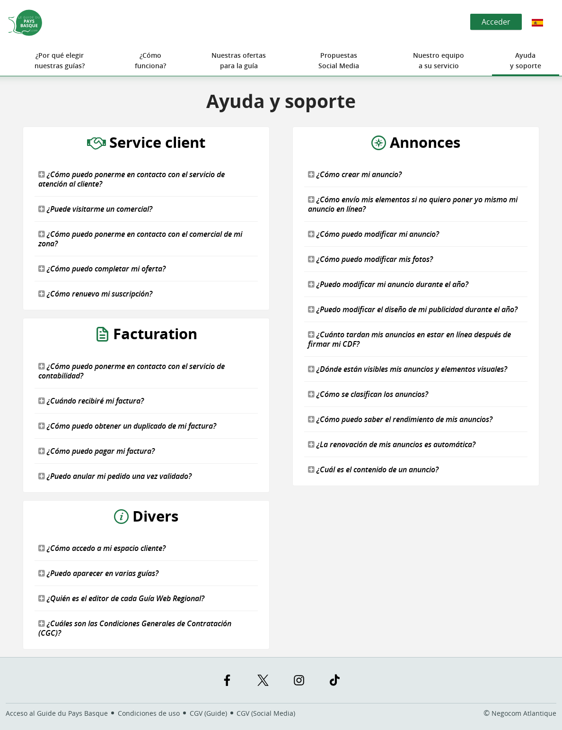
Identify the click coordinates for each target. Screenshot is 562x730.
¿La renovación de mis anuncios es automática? (391, 444)
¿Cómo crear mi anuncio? (355, 174)
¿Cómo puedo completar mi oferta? (102, 268)
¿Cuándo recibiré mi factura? (91, 401)
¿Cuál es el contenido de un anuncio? (373, 469)
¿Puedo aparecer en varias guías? (98, 573)
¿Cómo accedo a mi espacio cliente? (102, 548)
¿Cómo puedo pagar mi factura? (96, 451)
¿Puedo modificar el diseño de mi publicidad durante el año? (413, 309)
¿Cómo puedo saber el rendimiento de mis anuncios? (400, 419)
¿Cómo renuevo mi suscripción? (95, 293)
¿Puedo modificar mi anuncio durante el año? (388, 284)
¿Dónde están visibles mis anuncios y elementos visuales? (407, 369)
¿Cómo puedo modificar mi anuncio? (373, 234)
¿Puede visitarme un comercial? (95, 209)
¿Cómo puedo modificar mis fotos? (370, 259)
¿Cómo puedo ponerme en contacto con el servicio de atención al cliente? (131, 179)
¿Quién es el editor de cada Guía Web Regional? (121, 598)
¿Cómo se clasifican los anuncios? (368, 394)
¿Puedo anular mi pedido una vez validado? (115, 476)
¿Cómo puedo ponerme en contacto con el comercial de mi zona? (140, 239)
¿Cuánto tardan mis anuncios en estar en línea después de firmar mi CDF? (409, 339)
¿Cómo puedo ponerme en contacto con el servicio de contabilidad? (131, 371)
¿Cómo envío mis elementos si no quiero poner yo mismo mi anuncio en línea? (413, 204)
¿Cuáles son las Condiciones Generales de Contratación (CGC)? (134, 628)
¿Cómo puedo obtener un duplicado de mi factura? (127, 426)
